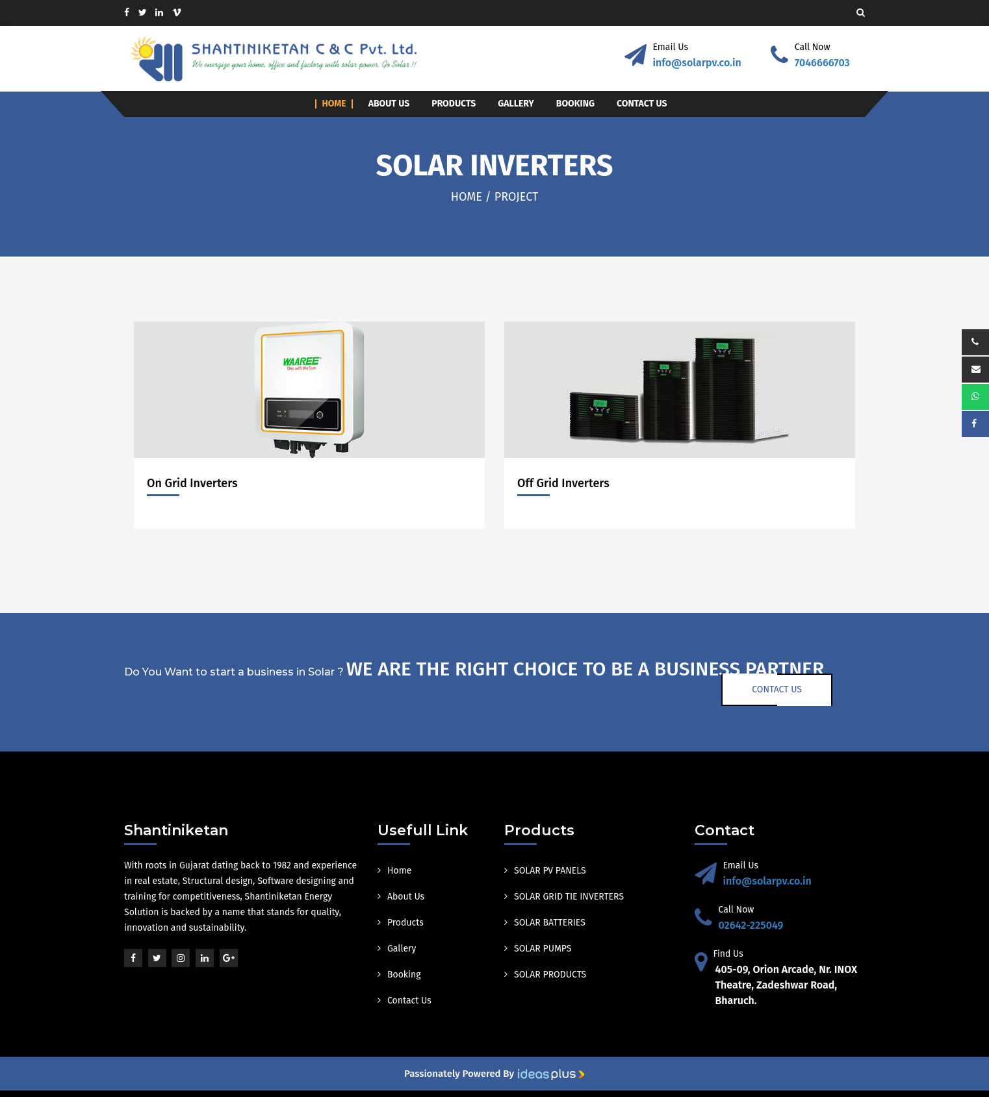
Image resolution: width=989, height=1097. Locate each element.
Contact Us (642, 103)
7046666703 (822, 63)
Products (453, 103)
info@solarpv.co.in (697, 63)
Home (334, 103)
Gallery (516, 103)
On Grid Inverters (192, 483)
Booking (575, 103)
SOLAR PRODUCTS (545, 974)
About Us (389, 103)
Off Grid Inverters (563, 483)
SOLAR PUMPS (537, 948)
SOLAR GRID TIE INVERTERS (564, 896)
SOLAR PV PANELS (545, 870)
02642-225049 (751, 925)
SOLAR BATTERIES (544, 922)
